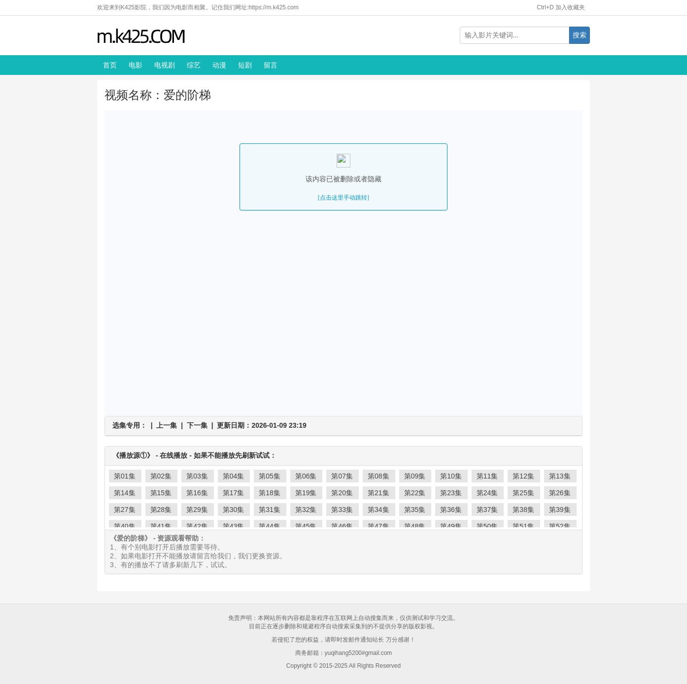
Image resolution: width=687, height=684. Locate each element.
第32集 (306, 509)
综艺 (194, 65)
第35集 (415, 509)
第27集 (125, 509)
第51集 (523, 526)
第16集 (197, 493)
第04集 (233, 476)
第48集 (415, 526)
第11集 (487, 476)
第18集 (269, 493)
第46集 (342, 526)
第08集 (378, 476)
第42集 (197, 526)
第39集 (560, 509)
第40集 (125, 526)
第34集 (378, 509)
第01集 (125, 476)
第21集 (378, 493)
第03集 (197, 476)
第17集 (233, 493)
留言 (270, 65)
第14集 (125, 493)
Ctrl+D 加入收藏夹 (561, 7)
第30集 (233, 509)
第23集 (451, 493)
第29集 (197, 509)
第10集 (451, 476)
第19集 (306, 493)
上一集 (166, 425)
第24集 (487, 493)
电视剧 (164, 65)
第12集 (523, 476)
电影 (135, 65)
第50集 (487, 526)
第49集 (451, 526)
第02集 (161, 476)
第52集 (560, 526)
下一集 (197, 425)
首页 (110, 65)
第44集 (269, 526)
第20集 (342, 493)
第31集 (269, 509)
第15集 (161, 493)
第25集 (523, 493)
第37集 (487, 509)
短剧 (245, 65)
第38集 (523, 509)
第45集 (306, 526)
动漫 (219, 65)
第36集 (451, 509)
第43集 (233, 526)
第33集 (342, 509)
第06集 (306, 476)
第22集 (415, 493)
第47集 (378, 526)
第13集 (560, 476)
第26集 (560, 493)
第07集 (342, 476)
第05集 (269, 476)
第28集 (161, 509)
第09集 (415, 476)
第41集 (161, 526)
